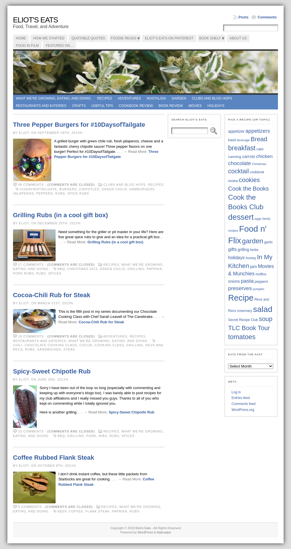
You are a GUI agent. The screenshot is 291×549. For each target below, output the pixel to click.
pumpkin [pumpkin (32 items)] (258, 289)
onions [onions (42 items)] (234, 281)
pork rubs (23, 273)
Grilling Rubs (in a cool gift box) (60, 215)
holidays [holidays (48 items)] (236, 257)
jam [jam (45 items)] (253, 266)
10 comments (31, 431)
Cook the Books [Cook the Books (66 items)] (248, 188)
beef (62, 511)
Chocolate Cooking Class (51, 345)
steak (69, 349)
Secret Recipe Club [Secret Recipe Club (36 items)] (243, 320)
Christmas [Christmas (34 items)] (259, 164)
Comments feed (243, 404)
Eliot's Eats (35, 20)
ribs (103, 436)
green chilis (114, 189)
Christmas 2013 (82, 269)
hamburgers (142, 189)
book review (171, 106)
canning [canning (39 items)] (234, 157)
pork (91, 436)
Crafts (79, 106)
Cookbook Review (136, 106)
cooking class (109, 345)
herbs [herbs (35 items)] (254, 250)
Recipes (104, 98)
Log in (236, 392)
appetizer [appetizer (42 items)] (236, 131)
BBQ (61, 269)
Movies (195, 106)
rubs (60, 193)
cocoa (85, 345)
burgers (68, 189)
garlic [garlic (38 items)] (268, 242)
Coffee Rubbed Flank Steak (53, 457)
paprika (154, 269)
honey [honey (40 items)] (251, 258)
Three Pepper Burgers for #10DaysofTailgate (79, 124)
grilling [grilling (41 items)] (243, 250)
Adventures (129, 98)
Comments (267, 17)
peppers (44, 193)
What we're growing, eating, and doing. (54, 98)
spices (54, 273)
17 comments (31, 264)
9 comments (30, 506)
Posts (243, 17)
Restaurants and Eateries (41, 106)
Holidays (215, 106)
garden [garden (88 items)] (252, 241)
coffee (76, 511)
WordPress (145, 532)
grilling (135, 269)
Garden (179, 98)
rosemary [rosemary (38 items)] (244, 311)
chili (17, 345)
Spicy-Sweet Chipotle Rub (52, 371)
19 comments (31, 336)
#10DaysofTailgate (38, 189)
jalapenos (23, 193)
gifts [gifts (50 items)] (232, 249)
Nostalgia (156, 98)
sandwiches (49, 349)
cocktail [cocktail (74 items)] (238, 171)
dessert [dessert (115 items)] (241, 217)
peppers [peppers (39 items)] (261, 281)
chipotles (89, 189)
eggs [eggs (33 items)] (258, 218)
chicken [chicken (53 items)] (264, 156)
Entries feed (240, 398)
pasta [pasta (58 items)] (247, 281)
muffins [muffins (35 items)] (261, 274)
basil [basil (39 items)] (232, 140)
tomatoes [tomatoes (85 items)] (241, 337)
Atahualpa (164, 532)
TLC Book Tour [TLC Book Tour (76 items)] (249, 327)
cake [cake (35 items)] (259, 149)
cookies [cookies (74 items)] (249, 179)
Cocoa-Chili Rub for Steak (51, 295)
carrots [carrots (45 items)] (248, 156)
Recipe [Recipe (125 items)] (240, 297)
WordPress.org (242, 410)
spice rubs (78, 193)
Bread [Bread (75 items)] (259, 139)
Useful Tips (102, 106)
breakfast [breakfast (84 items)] (241, 148)
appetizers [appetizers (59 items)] (258, 131)
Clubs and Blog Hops (212, 98)
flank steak (97, 511)
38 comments (31, 184)
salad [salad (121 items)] (262, 309)
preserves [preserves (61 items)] (240, 288)
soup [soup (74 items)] (265, 318)
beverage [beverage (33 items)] (243, 140)
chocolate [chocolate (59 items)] (239, 163)
